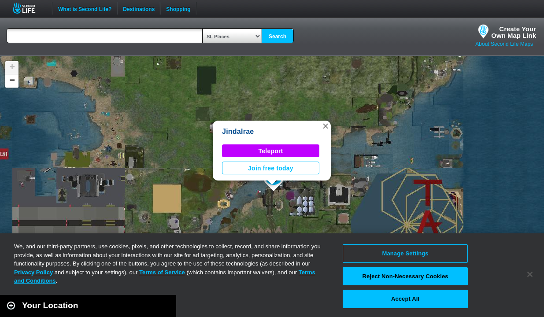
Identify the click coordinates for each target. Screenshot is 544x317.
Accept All (405, 298)
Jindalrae (238, 131)
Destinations (139, 8)
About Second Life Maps (504, 44)
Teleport (271, 151)
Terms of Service (162, 272)
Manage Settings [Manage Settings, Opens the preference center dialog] (405, 253)
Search (277, 36)
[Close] (530, 274)
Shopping (178, 8)
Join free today (270, 168)
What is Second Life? (84, 8)
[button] (325, 126)
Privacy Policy (33, 272)
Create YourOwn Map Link (513, 32)
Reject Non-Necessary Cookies (405, 276)
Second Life (28, 8)
